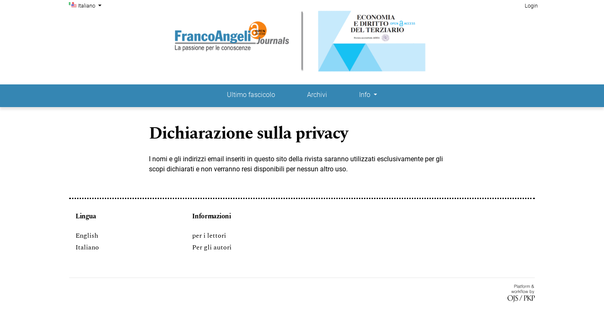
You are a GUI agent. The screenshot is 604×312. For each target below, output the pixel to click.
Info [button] (365, 95)
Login (531, 6)
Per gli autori (212, 247)
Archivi (317, 95)
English (87, 236)
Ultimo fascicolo (251, 95)
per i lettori (209, 236)
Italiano (90, 5)
